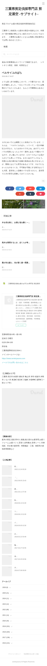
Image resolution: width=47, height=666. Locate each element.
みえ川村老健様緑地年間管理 (24, 534)
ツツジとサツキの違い (21, 512)
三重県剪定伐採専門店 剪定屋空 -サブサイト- (23, 11)
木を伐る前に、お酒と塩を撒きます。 (14, 227)
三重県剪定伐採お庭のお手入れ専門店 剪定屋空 (24, 284)
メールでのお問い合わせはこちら (15, 363)
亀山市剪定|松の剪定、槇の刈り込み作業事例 (29, 545)
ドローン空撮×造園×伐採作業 (24, 523)
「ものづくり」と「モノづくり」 (25, 478)
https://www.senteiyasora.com (13, 359)
